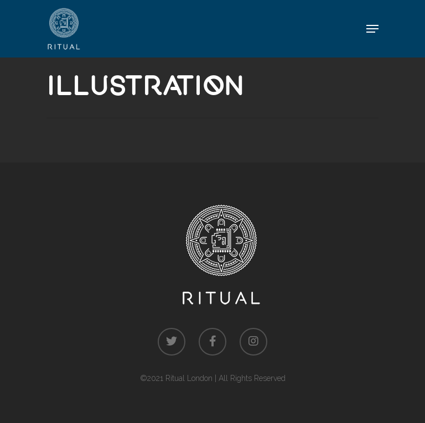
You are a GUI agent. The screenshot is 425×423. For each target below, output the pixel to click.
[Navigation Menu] (372, 28)
